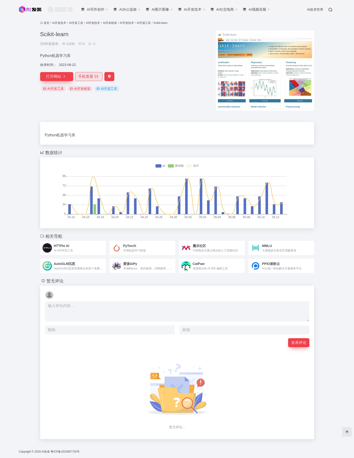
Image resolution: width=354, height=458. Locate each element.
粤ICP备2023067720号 (65, 451)
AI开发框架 (110, 23)
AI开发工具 (76, 23)
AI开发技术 (59, 23)
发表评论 (298, 343)
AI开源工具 (144, 23)
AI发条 (46, 451)
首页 (46, 23)
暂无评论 (55, 281)
